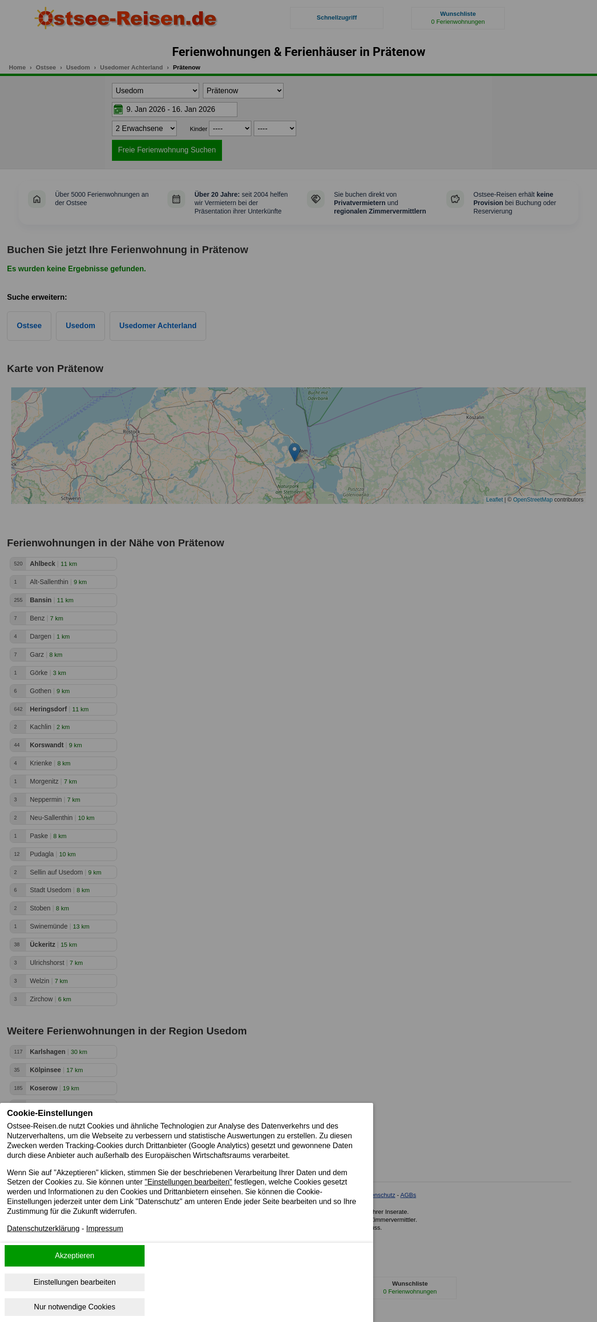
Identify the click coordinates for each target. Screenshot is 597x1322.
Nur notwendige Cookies (74, 1307)
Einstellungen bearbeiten (75, 1282)
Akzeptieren (75, 1256)
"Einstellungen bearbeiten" (188, 1182)
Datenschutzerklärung (43, 1228)
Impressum (104, 1228)
